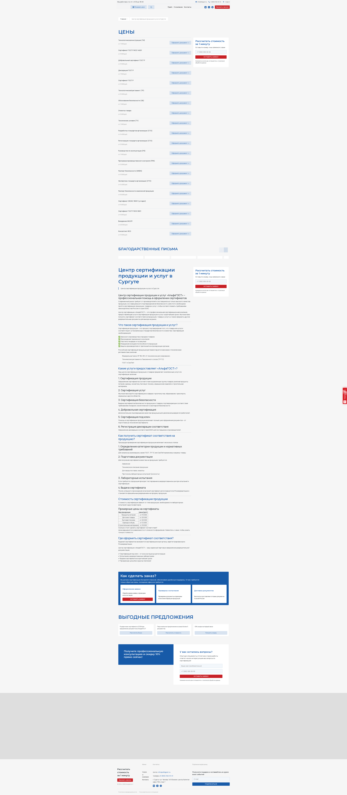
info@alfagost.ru (164, 772)
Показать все (139, 7)
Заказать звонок (222, 7)
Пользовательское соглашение (148, 792)
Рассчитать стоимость (173, 633)
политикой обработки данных (211, 680)
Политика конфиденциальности (127, 792)
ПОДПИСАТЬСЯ (211, 784)
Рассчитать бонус (136, 633)
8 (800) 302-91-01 (166, 776)
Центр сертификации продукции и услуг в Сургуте (149, 19)
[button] (226, 249)
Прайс (170, 7)
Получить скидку (211, 633)
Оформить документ (180, 43)
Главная (123, 19)
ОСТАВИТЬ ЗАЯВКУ (137, 599)
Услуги (144, 772)
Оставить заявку (211, 57)
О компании (178, 7)
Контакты (187, 7)
